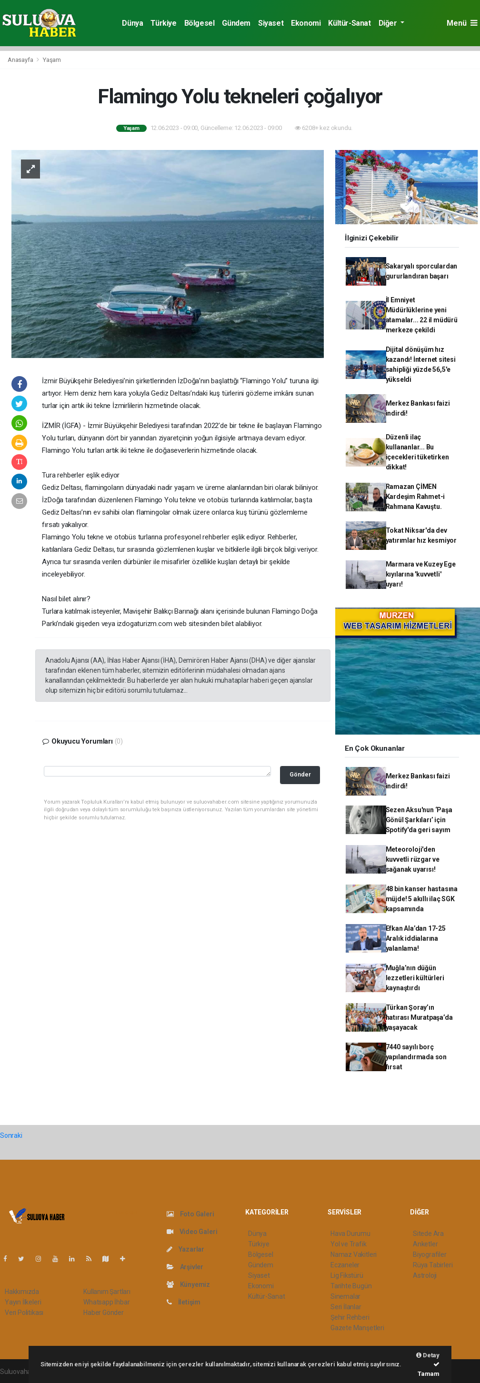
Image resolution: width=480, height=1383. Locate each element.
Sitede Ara (428, 1233)
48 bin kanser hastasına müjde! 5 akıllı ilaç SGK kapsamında (422, 899)
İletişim (183, 1302)
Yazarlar (185, 1249)
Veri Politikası (24, 1312)
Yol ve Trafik (348, 1244)
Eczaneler (345, 1265)
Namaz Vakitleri (353, 1254)
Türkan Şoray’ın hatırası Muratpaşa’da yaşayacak (419, 1017)
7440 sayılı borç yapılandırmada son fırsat (416, 1057)
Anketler (425, 1244)
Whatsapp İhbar (106, 1302)
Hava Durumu (350, 1233)
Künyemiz (188, 1284)
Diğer (389, 23)
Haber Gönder (103, 1312)
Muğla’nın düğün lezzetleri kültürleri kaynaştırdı (415, 978)
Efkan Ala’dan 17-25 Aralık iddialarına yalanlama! (416, 938)
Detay (428, 1355)
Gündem (236, 23)
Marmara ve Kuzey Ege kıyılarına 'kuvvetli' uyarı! (421, 574)
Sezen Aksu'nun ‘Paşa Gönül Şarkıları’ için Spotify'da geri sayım (419, 820)
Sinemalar (345, 1296)
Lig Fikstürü (346, 1275)
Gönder (300, 774)
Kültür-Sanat (349, 23)
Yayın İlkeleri (23, 1302)
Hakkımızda (22, 1291)
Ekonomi (305, 23)
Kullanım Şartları (106, 1291)
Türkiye (163, 23)
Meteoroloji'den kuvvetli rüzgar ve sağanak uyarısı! (413, 859)
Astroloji (425, 1275)
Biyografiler (430, 1254)
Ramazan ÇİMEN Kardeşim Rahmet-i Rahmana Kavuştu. (415, 496)
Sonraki (11, 1135)
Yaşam (52, 59)
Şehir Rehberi (350, 1317)
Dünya (132, 23)
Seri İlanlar (345, 1307)
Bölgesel (199, 23)
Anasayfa (21, 59)
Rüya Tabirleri (432, 1265)
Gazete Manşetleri (357, 1328)
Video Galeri (192, 1231)
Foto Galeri (190, 1214)
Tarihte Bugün (351, 1286)
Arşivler (185, 1267)
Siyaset (270, 23)
